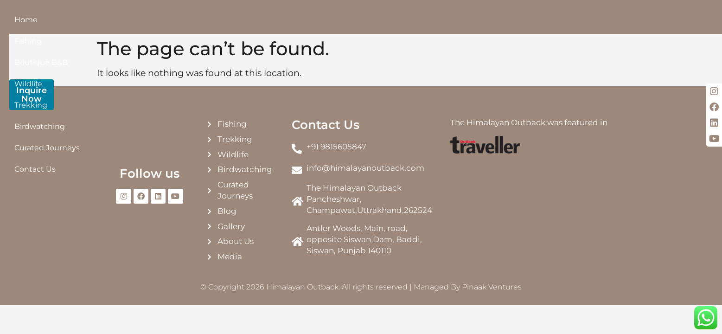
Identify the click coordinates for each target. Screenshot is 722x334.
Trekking (296, 26)
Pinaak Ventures (492, 298)
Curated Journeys (416, 26)
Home (118, 26)
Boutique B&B (204, 26)
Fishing (154, 26)
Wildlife (255, 26)
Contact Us (479, 26)
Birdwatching (348, 26)
